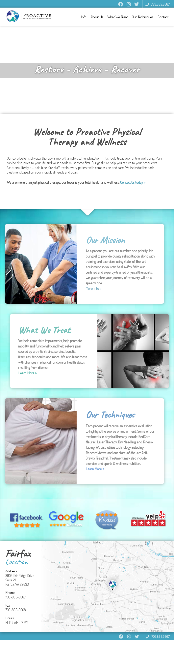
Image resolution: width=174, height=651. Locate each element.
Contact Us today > (132, 182)
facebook (120, 6)
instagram (128, 6)
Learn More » (27, 373)
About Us (97, 16)
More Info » (93, 288)
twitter (136, 6)
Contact (163, 16)
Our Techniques (143, 16)
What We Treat (118, 16)
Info (84, 16)
